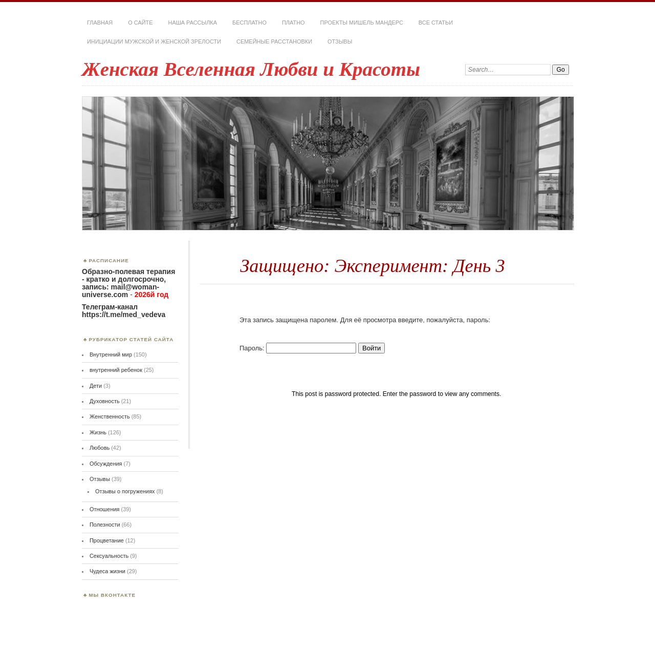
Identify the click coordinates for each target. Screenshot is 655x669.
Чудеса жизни (107, 571)
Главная (100, 22)
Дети (96, 386)
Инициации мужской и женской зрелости (154, 41)
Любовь (100, 448)
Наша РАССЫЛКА (192, 22)
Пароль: (297, 348)
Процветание (107, 540)
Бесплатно (249, 22)
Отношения (105, 509)
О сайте (140, 22)
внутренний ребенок (116, 370)
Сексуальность (109, 556)
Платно (293, 22)
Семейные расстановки (274, 41)
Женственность (110, 416)
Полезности (105, 524)
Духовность (105, 401)
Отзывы (340, 41)
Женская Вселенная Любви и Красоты (251, 69)
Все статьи (436, 22)
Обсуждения (106, 464)
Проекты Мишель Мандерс (361, 22)
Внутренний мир (111, 354)
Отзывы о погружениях (125, 491)
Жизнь (98, 432)
